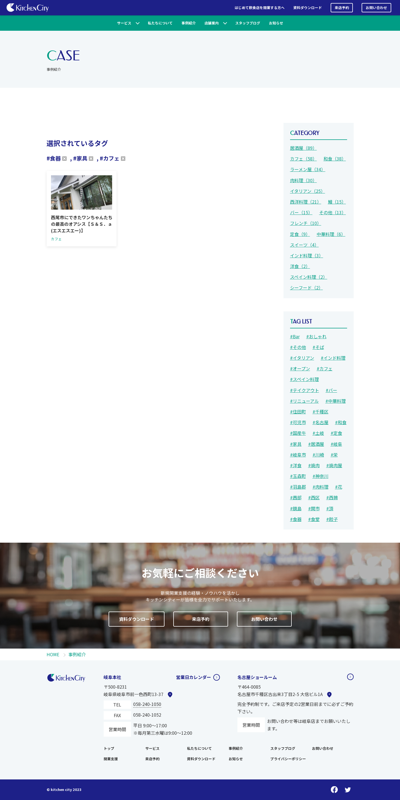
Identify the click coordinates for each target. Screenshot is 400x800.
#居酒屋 (316, 444)
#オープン (300, 368)
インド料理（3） (306, 255)
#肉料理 (320, 486)
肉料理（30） (303, 180)
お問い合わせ (376, 7)
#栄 (334, 454)
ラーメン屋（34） (307, 169)
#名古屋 (320, 422)
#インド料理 (333, 357)
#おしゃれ (316, 336)
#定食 (336, 433)
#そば (318, 347)
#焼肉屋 (334, 465)
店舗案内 (212, 23)
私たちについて (160, 23)
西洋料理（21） (305, 201)
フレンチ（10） (305, 223)
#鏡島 (296, 508)
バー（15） (301, 212)
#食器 (296, 519)
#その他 (298, 347)
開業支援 (111, 758)
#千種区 (320, 411)
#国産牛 (298, 433)
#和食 (341, 422)
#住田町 (298, 411)
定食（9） (300, 234)
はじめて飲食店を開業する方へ (260, 7)
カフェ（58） (303, 158)
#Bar (295, 336)
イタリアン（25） (307, 191)
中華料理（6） (331, 234)
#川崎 (318, 454)
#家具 (296, 444)
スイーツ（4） (304, 244)
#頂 (329, 508)
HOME (53, 654)
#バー (331, 390)
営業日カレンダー (193, 677)
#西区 (314, 497)
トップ (109, 748)
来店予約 (342, 7)
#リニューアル (304, 401)
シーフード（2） (306, 287)
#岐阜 (336, 444)
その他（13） (332, 212)
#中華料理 (335, 401)
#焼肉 (314, 465)
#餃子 (332, 519)
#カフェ (325, 368)
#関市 (314, 508)
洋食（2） (300, 266)
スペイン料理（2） (308, 277)
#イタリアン (302, 357)
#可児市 (298, 422)
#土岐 (318, 433)
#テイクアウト (304, 390)
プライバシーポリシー (288, 758)
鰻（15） (337, 201)
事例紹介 (188, 23)
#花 (338, 486)
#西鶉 (332, 497)
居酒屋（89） (303, 148)
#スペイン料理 (304, 379)
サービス (124, 23)
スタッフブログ (247, 23)
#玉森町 (298, 476)
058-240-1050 (147, 704)
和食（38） (335, 158)
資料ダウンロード (307, 7)
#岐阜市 (298, 454)
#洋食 (296, 465)
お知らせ (276, 23)
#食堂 (314, 519)
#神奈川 (320, 476)
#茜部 (296, 497)
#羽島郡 (298, 486)
